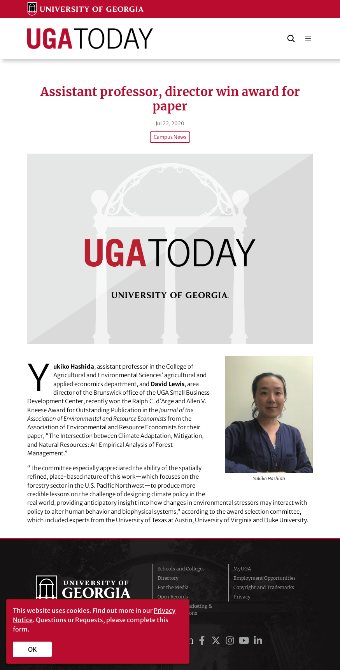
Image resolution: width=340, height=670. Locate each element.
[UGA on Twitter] (217, 641)
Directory (168, 578)
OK (32, 649)
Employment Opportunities (264, 578)
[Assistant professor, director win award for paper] (170, 249)
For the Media (173, 587)
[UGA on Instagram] (231, 641)
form (20, 629)
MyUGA (242, 569)
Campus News (170, 137)
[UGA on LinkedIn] (258, 641)
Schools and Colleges (181, 569)
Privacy (242, 597)
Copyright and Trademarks (263, 587)
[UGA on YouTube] (245, 641)
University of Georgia (88, 591)
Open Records (173, 597)
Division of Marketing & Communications (185, 609)
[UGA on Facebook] (203, 641)
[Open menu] (308, 38)
